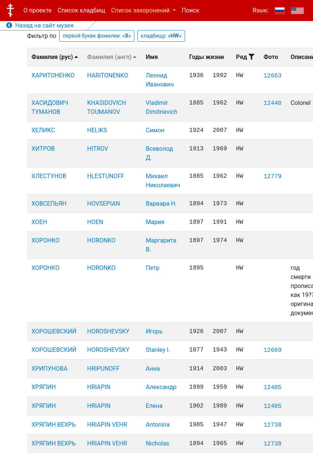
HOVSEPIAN (103, 203)
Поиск (190, 10)
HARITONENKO (107, 75)
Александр (161, 387)
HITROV (97, 148)
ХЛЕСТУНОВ (49, 176)
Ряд (245, 57)
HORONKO (101, 240)
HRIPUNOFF (103, 368)
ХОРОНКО (45, 240)
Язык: (260, 10)
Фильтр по (41, 35)
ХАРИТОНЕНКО (53, 75)
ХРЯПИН (44, 387)
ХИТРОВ (43, 148)
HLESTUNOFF (105, 176)
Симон (155, 130)
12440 (272, 103)
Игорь (154, 331)
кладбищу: (161, 36)
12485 (272, 387)
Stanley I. (158, 349)
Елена (154, 405)
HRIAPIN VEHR (107, 424)
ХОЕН (39, 222)
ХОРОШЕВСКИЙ (54, 331)
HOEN (95, 222)
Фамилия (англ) (112, 57)
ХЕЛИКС (43, 130)
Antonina (158, 424)
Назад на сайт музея (40, 25)
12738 (272, 425)
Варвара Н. (161, 203)
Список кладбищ (81, 10)
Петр (153, 267)
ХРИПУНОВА (50, 368)
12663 (272, 76)
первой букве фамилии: (97, 36)
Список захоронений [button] (141, 10)
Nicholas (157, 443)
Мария (155, 222)
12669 (272, 350)
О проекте (38, 10)
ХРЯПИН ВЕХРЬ (54, 424)
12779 (272, 176)
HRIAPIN (98, 387)
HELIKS (97, 130)
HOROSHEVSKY (108, 331)
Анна (153, 368)
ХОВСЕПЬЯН (49, 203)
